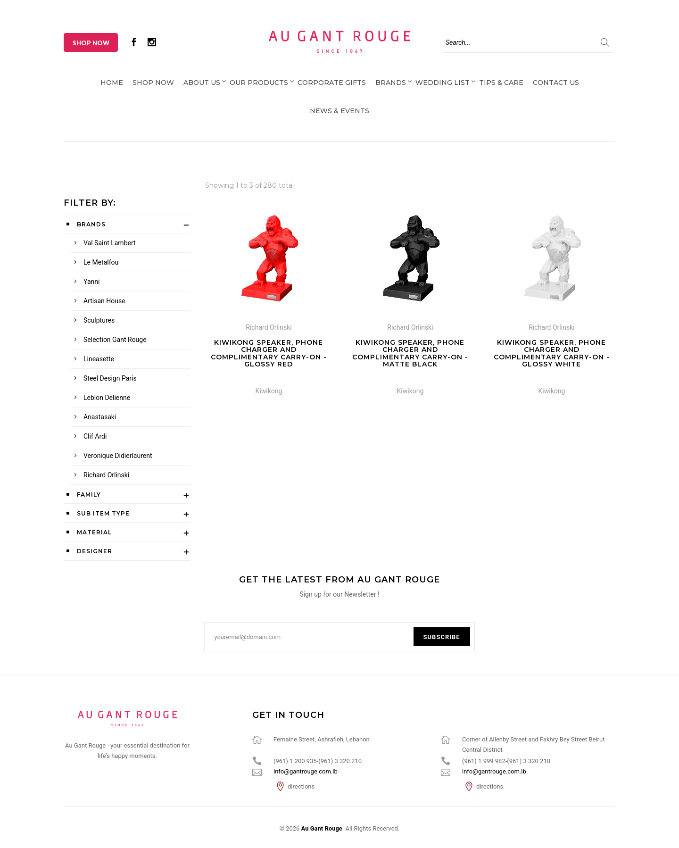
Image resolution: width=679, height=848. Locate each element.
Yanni (91, 281)
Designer (94, 551)
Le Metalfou (100, 262)
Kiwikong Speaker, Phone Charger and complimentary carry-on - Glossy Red (269, 353)
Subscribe (441, 636)
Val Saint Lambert (109, 243)
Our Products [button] (259, 82)
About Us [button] (201, 82)
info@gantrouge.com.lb (305, 771)
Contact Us (556, 82)
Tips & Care (501, 82)
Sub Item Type (103, 513)
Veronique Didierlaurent (117, 455)
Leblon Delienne (106, 397)
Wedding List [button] (442, 82)
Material (94, 532)
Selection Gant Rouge (115, 339)
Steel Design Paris (110, 378)
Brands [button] (390, 82)
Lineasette (98, 359)
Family (89, 494)
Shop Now (91, 43)
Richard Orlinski (106, 475)
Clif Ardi (95, 436)
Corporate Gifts (332, 82)
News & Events (339, 111)
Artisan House (104, 301)
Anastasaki (99, 417)
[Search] (528, 42)
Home (111, 82)
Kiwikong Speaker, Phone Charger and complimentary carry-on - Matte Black (410, 353)
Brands (91, 224)
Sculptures (99, 320)
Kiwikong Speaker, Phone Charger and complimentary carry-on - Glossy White (552, 353)
